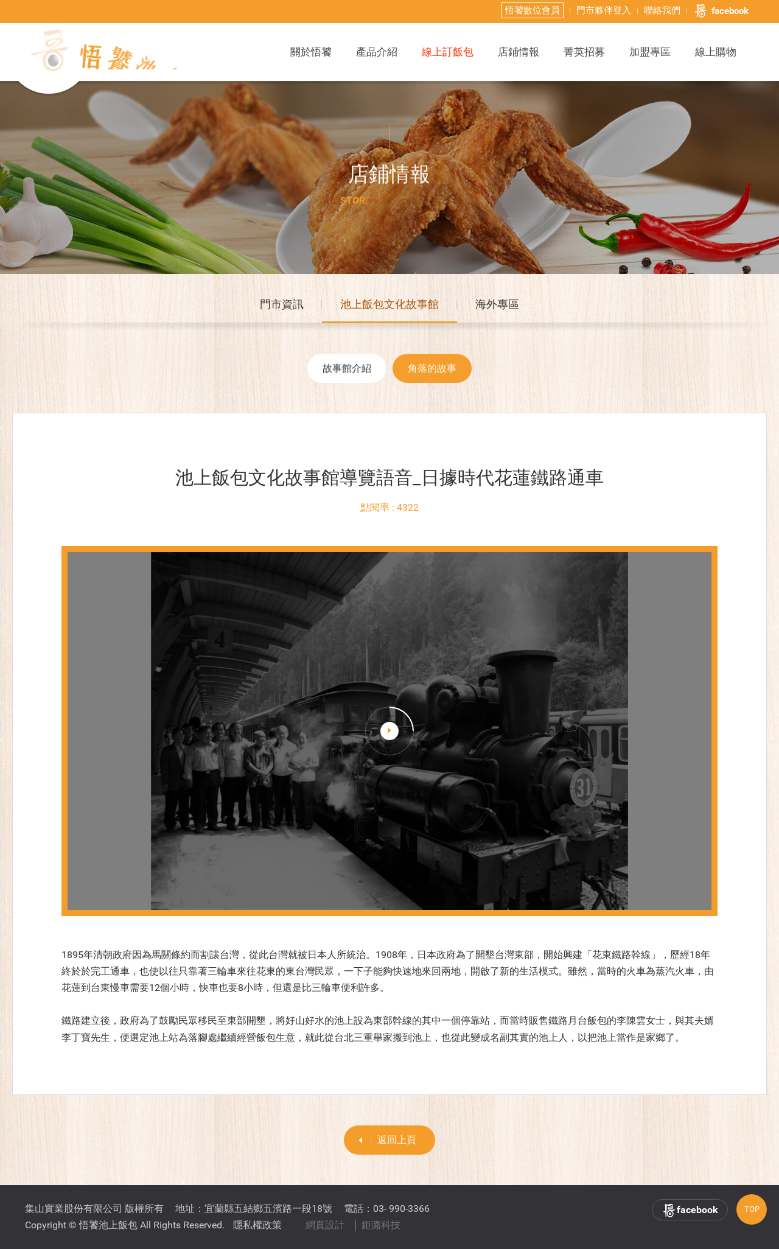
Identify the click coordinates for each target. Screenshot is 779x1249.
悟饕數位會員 (532, 10)
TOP (752, 1209)
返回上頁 (383, 1140)
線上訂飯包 (447, 52)
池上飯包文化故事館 (389, 306)
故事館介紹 (347, 373)
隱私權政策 (257, 1225)
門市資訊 (282, 306)
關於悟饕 (311, 52)
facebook (721, 10)
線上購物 (715, 52)
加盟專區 (650, 52)
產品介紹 (376, 52)
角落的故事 (432, 373)
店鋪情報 (518, 52)
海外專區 (497, 306)
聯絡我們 (662, 10)
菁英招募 (584, 52)
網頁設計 (325, 1225)
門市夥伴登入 (603, 10)
